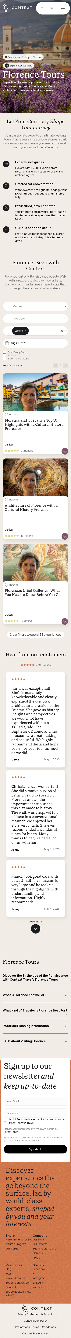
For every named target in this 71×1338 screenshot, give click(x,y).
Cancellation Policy (35, 1320)
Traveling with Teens (18, 358)
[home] (19, 11)
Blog (8, 1269)
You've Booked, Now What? (18, 1293)
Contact (11, 1287)
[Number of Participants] (60, 365)
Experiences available (18, 65)
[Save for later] (62, 378)
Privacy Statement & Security (36, 1314)
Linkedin (38, 1282)
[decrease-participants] (55, 365)
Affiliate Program (16, 1244)
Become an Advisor (18, 1282)
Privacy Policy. (11, 1132)
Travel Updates (15, 1278)
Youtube (38, 1287)
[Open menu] (63, 8)
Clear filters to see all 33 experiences (36, 634)
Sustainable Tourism (45, 1248)
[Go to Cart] (52, 8)
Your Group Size (12, 365)
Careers (38, 1253)
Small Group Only (17, 352)
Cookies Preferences (35, 1333)
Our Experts (40, 1244)
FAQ (8, 1273)
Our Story (38, 1239)
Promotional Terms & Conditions (35, 1327)
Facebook (39, 1269)
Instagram (39, 1278)
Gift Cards (12, 1248)
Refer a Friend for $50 (19, 1239)
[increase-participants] (65, 365)
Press (36, 1257)
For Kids (12, 355)
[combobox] (35, 306)
